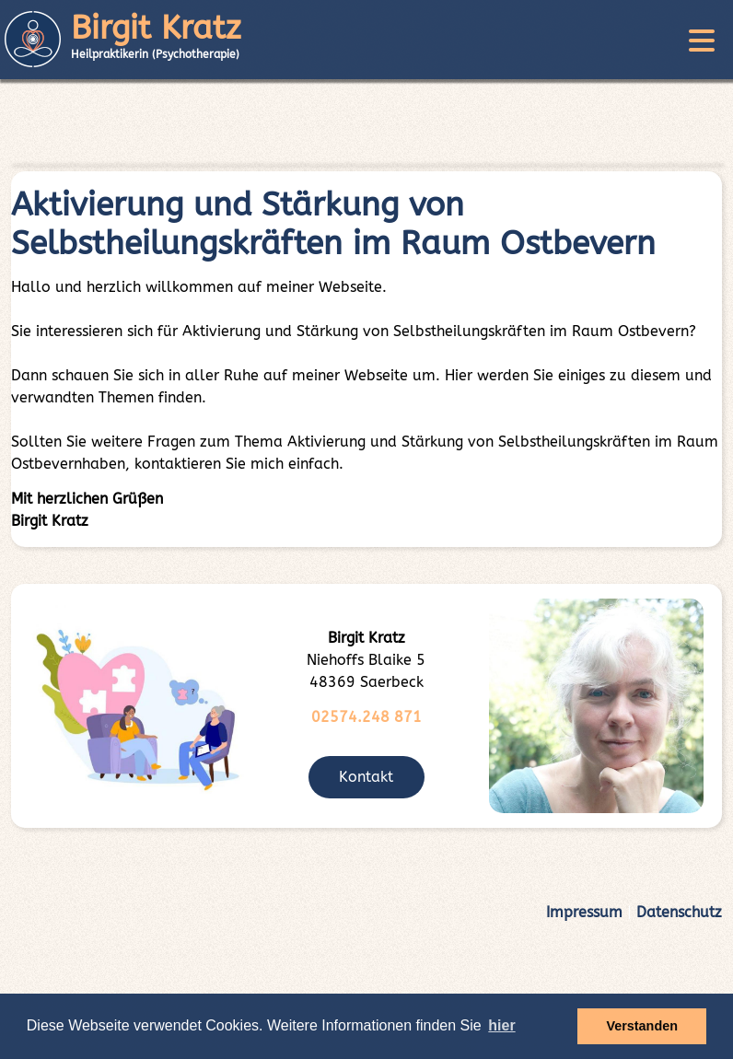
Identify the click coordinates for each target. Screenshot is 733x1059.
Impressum (584, 912)
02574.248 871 (366, 717)
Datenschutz (679, 912)
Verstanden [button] (642, 1025)
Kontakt (366, 777)
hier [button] (501, 1025)
